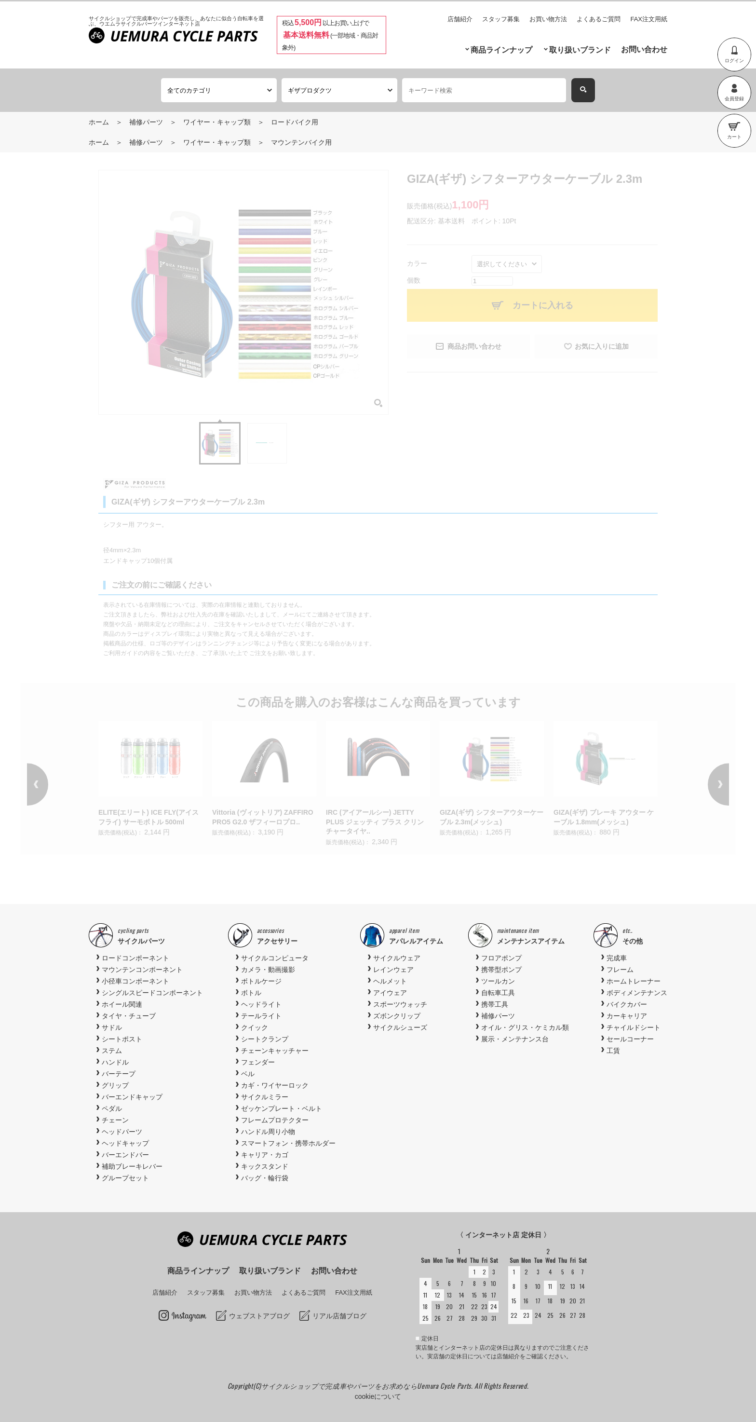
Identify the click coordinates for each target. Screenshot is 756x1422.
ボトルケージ (261, 981)
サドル (112, 1027)
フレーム (620, 969)
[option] (150, 779)
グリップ (115, 1085)
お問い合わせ (644, 49)
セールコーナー (630, 1039)
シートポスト (122, 1039)
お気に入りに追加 (602, 346)
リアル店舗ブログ (339, 1316)
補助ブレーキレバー (132, 1166)
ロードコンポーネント (135, 958)
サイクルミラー (264, 1097)
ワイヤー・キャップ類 (217, 122)
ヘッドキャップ (125, 1143)
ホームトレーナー (634, 981)
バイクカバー (627, 1004)
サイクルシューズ (400, 1027)
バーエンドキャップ (132, 1097)
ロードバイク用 (294, 122)
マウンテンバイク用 (301, 142)
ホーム (99, 122)
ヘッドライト (261, 1004)
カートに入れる (543, 305)
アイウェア (390, 992)
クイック (254, 1027)
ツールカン (498, 981)
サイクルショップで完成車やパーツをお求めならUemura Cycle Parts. (367, 1386)
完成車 (617, 958)
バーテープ (118, 1073)
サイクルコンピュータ (275, 958)
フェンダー (258, 1062)
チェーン (115, 1120)
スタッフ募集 (501, 19)
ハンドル (115, 1062)
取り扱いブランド (580, 50)
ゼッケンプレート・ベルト (281, 1108)
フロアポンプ (501, 958)
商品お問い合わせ (474, 346)
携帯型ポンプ (501, 969)
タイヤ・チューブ (129, 1015)
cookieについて (378, 1396)
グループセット (125, 1178)
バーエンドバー (125, 1154)
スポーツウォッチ (400, 1004)
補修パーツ (146, 122)
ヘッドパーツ (122, 1131)
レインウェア (393, 969)
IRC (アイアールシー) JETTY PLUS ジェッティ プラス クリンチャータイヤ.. (375, 821)
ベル (248, 1073)
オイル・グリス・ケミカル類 (525, 1027)
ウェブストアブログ (259, 1316)
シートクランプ (264, 1039)
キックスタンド (264, 1166)
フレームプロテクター (275, 1120)
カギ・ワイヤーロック (275, 1085)
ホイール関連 (122, 1004)
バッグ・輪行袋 (264, 1178)
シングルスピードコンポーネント (152, 992)
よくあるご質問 (599, 19)
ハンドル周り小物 (268, 1131)
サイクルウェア (396, 958)
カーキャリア (627, 1015)
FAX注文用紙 (648, 19)
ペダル (112, 1108)
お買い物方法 (548, 19)
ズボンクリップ (396, 1015)
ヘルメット (390, 981)
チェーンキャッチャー (275, 1050)
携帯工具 (494, 1004)
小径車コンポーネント (135, 981)
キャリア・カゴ (264, 1154)
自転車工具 (498, 992)
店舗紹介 (459, 19)
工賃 (613, 1050)
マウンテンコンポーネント (142, 969)
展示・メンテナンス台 (515, 1039)
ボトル (251, 992)
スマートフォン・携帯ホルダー (288, 1143)
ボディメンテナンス (637, 992)
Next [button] (705, 784)
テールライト (261, 1015)
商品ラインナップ (501, 50)
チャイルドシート (634, 1027)
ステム (112, 1050)
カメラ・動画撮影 (268, 969)
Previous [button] (51, 784)
